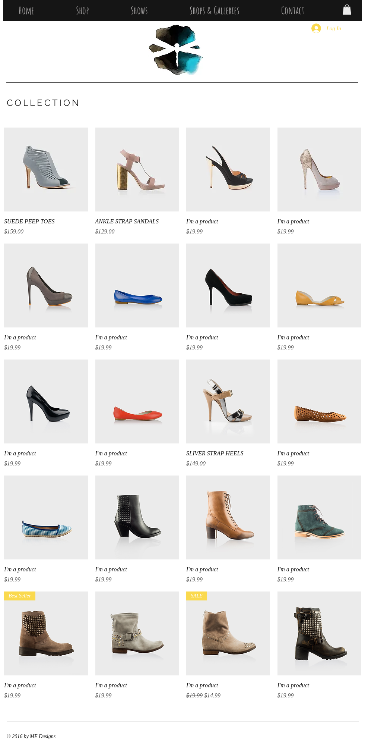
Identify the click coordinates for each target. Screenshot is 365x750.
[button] (347, 9)
